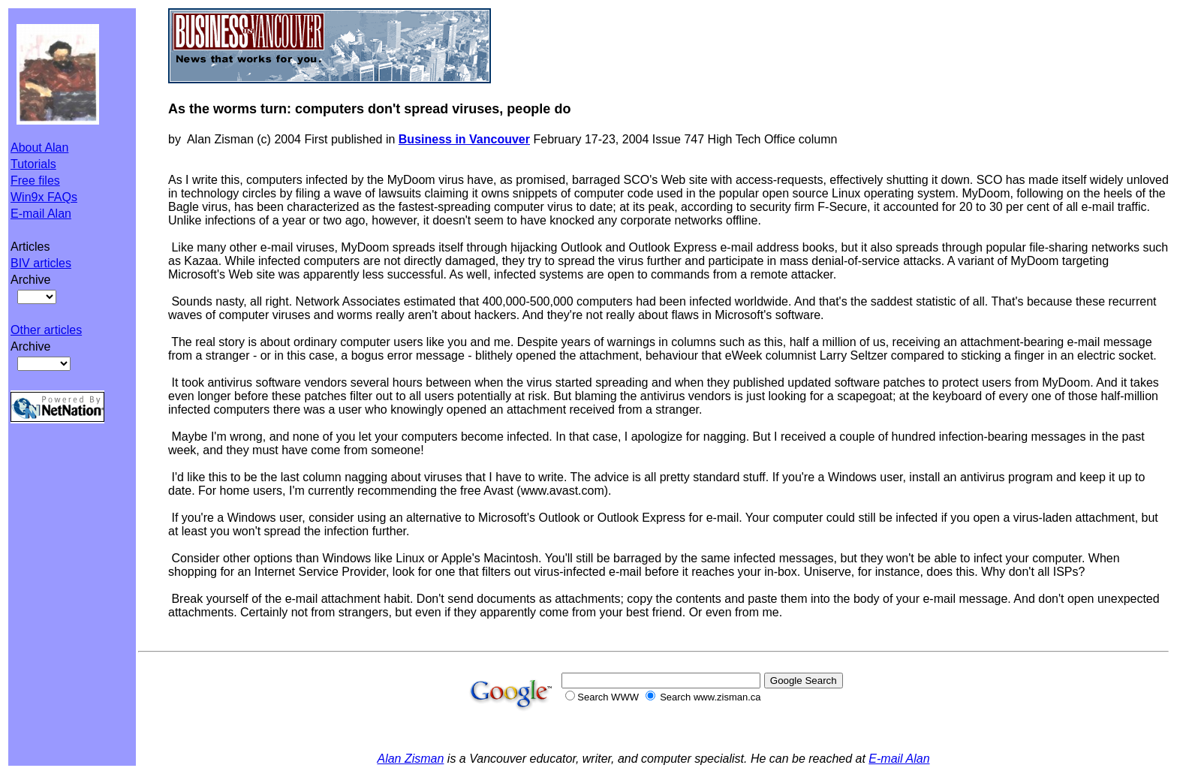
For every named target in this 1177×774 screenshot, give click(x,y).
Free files (35, 180)
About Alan (39, 147)
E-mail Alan (41, 213)
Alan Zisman (410, 758)
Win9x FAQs (44, 197)
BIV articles (41, 263)
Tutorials (33, 164)
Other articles (46, 330)
